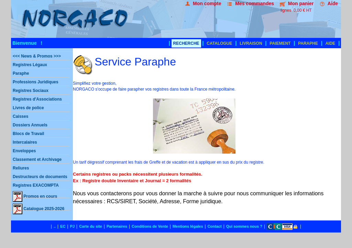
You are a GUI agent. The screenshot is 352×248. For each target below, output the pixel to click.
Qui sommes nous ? (244, 226)
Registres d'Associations (37, 99)
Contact (215, 226)
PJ (72, 226)
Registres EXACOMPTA (36, 185)
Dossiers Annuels (30, 125)
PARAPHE (308, 43)
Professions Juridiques (35, 82)
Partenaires (117, 226)
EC (62, 226)
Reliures (21, 168)
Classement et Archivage (37, 159)
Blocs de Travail (28, 133)
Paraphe (21, 73)
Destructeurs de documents (40, 176)
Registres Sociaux (30, 90)
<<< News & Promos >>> (37, 56)
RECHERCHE (186, 43)
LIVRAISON (251, 43)
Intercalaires (25, 142)
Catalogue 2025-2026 (38, 207)
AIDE (331, 43)
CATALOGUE (219, 43)
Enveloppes (24, 150)
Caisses (20, 116)
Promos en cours (35, 194)
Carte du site (90, 226)
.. (55, 226)
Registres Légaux (30, 64)
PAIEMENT (280, 43)
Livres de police (28, 107)
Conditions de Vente (150, 226)
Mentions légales (188, 226)
